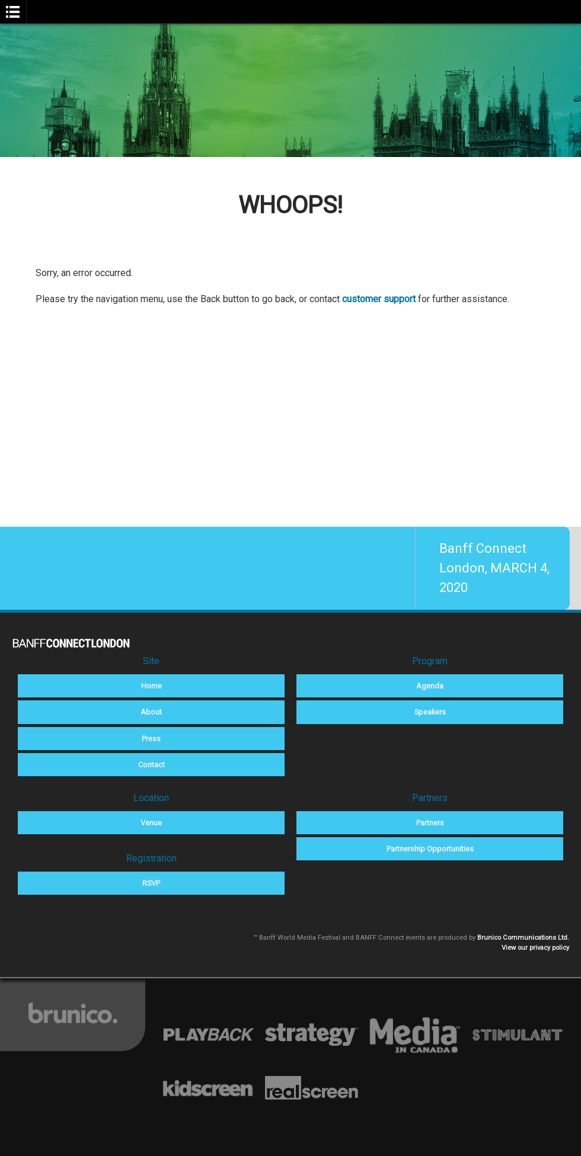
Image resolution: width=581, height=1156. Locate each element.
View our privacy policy (535, 948)
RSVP (151, 883)
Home (151, 685)
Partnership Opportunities (430, 848)
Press (151, 738)
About (151, 711)
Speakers (430, 711)
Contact (151, 764)
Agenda (429, 685)
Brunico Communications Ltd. (523, 938)
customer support (379, 299)
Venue (151, 822)
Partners (430, 822)
